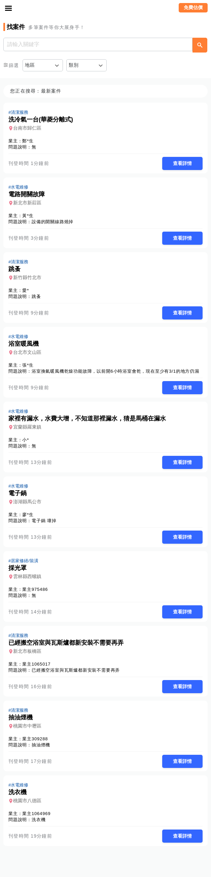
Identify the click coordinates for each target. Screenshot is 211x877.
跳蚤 (36, 296)
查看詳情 (182, 163)
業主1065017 (36, 664)
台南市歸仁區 (27, 128)
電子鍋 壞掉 (44, 520)
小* (25, 439)
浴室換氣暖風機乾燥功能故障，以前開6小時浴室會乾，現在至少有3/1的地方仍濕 (115, 371)
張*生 (27, 365)
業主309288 (35, 738)
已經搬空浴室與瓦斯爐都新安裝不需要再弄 (76, 670)
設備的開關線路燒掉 (52, 221)
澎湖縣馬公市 (27, 501)
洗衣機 (38, 819)
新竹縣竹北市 (27, 277)
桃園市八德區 (27, 800)
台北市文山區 (27, 352)
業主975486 (35, 589)
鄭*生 (27, 140)
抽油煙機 (41, 744)
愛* (25, 290)
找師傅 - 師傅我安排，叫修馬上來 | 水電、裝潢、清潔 (106, 8)
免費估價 (193, 7)
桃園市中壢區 (27, 726)
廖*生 (27, 514)
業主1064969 (36, 813)
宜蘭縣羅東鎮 (27, 427)
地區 (30, 65)
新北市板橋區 (27, 651)
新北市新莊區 (27, 202)
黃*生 (27, 215)
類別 (74, 65)
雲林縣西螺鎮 (27, 576)
